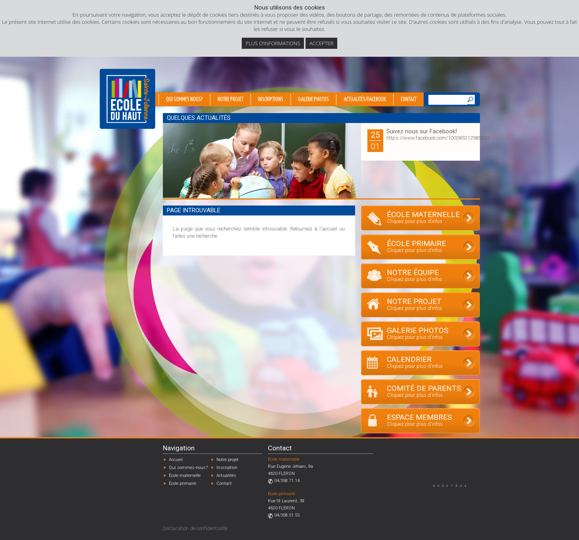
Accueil (176, 459)
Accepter (321, 43)
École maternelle (185, 475)
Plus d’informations (273, 43)
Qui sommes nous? (184, 99)
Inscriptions (270, 99)
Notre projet (230, 99)
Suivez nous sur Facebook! (421, 131)
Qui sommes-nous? (188, 467)
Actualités (226, 475)
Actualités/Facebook (365, 99)
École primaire (182, 483)
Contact (409, 99)
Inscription (226, 467)
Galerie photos (313, 99)
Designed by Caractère (451, 485)
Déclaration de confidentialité (195, 528)
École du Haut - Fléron (127, 99)
